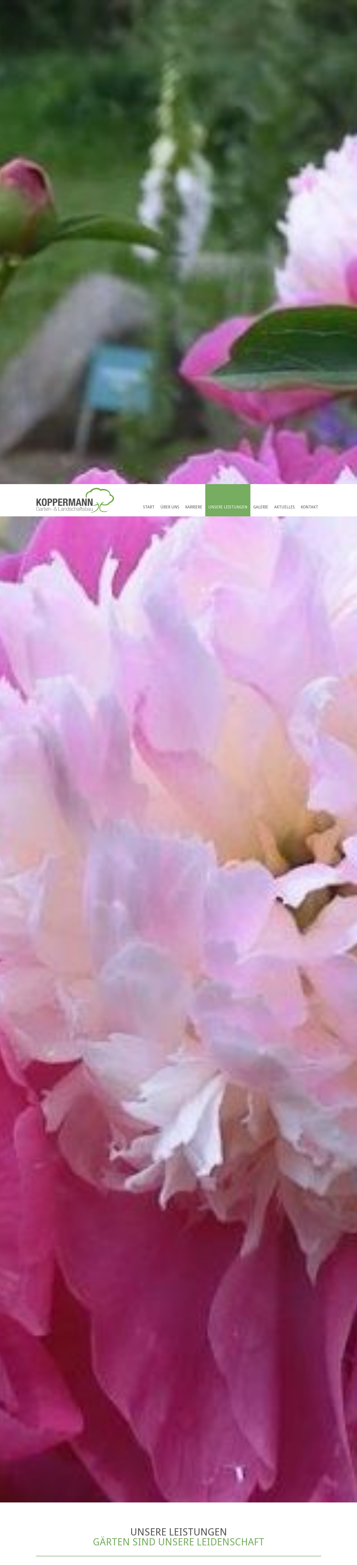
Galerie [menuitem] (260, 507)
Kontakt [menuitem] (309, 507)
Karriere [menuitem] (193, 507)
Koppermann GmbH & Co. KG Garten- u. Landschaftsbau (75, 500)
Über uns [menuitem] (169, 507)
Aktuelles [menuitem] (284, 507)
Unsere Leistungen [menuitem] (227, 507)
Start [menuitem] (148, 507)
